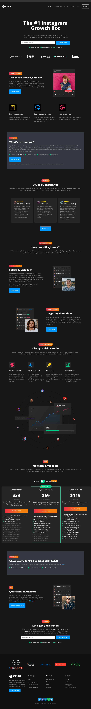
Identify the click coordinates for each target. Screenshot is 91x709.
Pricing (65, 6)
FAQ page (31, 600)
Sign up (85, 6)
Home (48, 6)
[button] (39, 698)
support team (17, 600)
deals (63, 564)
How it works (57, 6)
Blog (71, 6)
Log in (77, 6)
